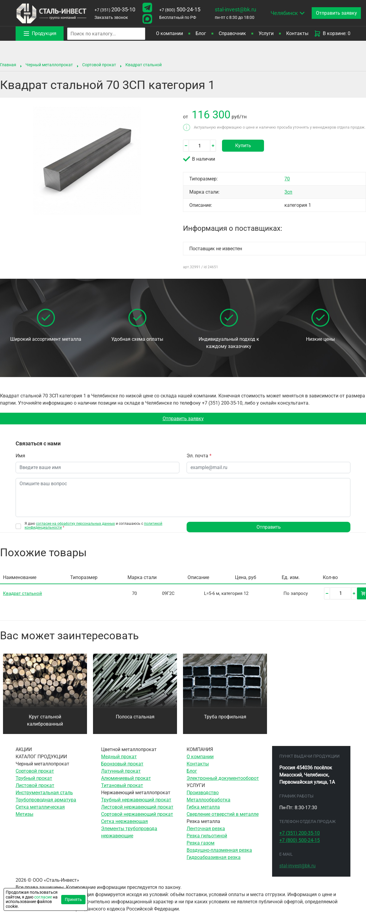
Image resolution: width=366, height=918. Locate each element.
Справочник (232, 33)
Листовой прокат (35, 786)
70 (287, 179)
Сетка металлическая (40, 807)
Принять (73, 899)
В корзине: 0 (332, 33)
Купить (243, 145)
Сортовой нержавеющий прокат (137, 814)
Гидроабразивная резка (214, 857)
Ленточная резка (206, 829)
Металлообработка (208, 800)
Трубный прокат (34, 778)
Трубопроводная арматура (46, 800)
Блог (201, 33)
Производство (203, 793)
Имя (20, 456)
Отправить (268, 527)
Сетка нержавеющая (124, 821)
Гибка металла (203, 807)
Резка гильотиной (207, 836)
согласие (43, 897)
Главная (8, 64)
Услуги (266, 33)
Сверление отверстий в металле (223, 814)
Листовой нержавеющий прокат (137, 807)
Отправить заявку (183, 418)
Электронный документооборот (223, 778)
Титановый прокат (122, 786)
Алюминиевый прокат (126, 778)
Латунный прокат (121, 771)
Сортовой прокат (99, 64)
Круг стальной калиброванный (45, 720)
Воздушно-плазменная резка (219, 850)
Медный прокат (119, 757)
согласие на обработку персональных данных (75, 524)
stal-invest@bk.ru (235, 9)
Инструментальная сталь (44, 793)
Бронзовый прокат (122, 764)
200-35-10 (114, 9)
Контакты (297, 33)
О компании (169, 33)
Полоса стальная (135, 717)
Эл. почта (199, 456)
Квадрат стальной (143, 64)
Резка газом (200, 843)
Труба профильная (225, 717)
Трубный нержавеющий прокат (136, 800)
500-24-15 (179, 9)
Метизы (24, 814)
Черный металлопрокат (49, 64)
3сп (288, 192)
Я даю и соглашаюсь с (93, 526)
